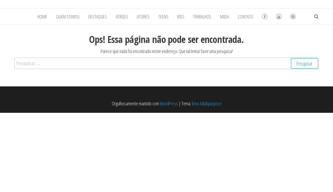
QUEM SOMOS (68, 16)
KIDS (180, 16)
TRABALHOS (202, 16)
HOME (42, 16)
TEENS (163, 16)
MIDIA (224, 16)
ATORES (143, 16)
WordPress (169, 103)
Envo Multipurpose (206, 103)
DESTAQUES (97, 16)
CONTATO (245, 16)
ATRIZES (122, 16)
